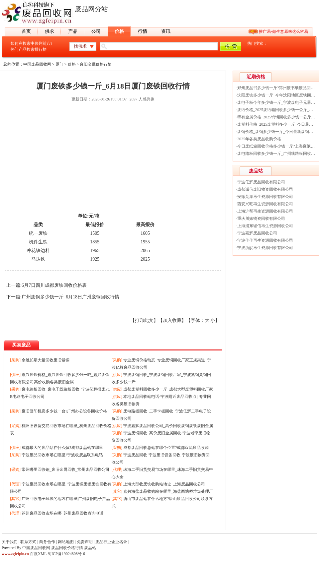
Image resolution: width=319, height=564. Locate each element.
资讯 (165, 31)
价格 (119, 31)
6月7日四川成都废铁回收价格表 (54, 285)
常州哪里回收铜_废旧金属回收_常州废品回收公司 (65, 469)
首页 (26, 31)
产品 (72, 31)
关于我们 (10, 541)
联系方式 (28, 541)
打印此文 (144, 320)
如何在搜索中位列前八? (31, 43)
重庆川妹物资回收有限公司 (261, 218)
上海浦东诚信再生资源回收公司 (265, 225)
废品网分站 (91, 9)
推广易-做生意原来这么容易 (283, 31)
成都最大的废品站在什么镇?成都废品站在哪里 (62, 447)
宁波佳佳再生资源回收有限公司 (265, 240)
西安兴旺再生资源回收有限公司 (265, 204)
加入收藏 (172, 320)
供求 (49, 31)
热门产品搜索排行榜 (29, 49)
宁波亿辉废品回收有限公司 (261, 182)
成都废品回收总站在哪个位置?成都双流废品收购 (166, 447)
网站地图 (66, 541)
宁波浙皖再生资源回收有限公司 (265, 247)
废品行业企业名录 (111, 541)
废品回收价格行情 (67, 547)
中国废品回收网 (37, 64)
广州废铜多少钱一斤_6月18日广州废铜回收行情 (70, 296)
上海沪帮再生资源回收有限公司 (265, 211)
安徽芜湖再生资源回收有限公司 (265, 196)
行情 (142, 31)
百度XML (38, 553)
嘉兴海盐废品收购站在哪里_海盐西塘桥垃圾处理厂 (168, 491)
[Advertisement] (113, 164)
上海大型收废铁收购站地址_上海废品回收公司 (164, 484)
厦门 (59, 64)
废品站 (90, 547)
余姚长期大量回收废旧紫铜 (45, 360)
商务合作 (47, 541)
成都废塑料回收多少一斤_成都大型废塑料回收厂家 (168, 389)
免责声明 (85, 541)
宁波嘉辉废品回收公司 (257, 233)
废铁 (43, 233)
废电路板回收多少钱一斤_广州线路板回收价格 (278, 153)
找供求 (80, 46)
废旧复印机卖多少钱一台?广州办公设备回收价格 (64, 411)
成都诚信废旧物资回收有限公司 (265, 189)
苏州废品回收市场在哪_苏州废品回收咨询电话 (62, 513)
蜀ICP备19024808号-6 (66, 553)
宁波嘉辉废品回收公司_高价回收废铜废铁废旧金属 (168, 425)
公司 (96, 31)
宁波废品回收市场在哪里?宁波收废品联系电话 (62, 455)
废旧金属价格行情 (96, 64)
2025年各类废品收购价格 (259, 139)
